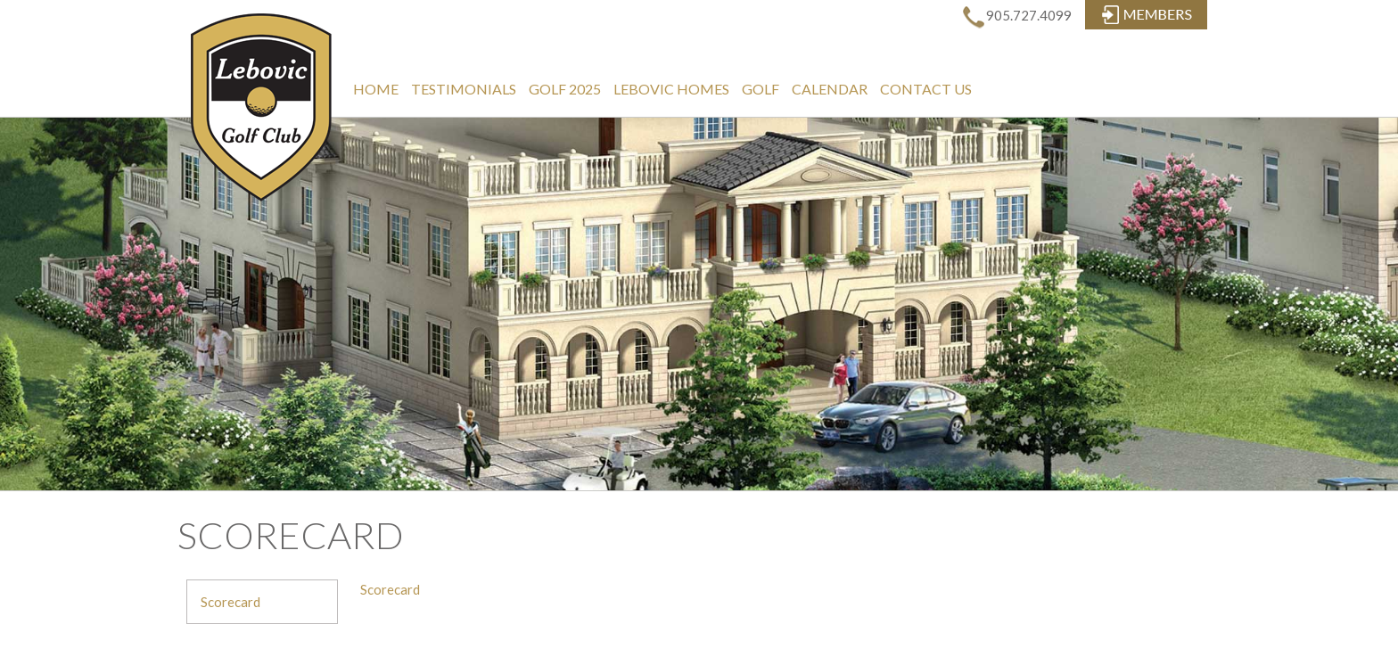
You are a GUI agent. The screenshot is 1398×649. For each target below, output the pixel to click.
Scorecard (230, 602)
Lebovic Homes (671, 88)
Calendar (830, 88)
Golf (760, 88)
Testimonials (463, 88)
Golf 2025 (565, 88)
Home (376, 88)
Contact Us (926, 88)
